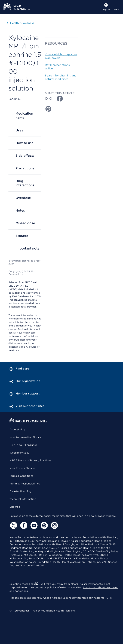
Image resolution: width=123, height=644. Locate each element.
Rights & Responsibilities (25, 483)
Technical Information (23, 499)
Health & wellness (19, 23)
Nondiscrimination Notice (25, 437)
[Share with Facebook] (58, 98)
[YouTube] (33, 525)
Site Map (15, 506)
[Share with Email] (48, 98)
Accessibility (17, 429)
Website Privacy (19, 452)
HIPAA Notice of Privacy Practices (30, 460)
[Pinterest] (43, 525)
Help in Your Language (23, 445)
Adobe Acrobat (54, 597)
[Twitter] (13, 525)
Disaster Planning (20, 491)
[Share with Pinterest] (48, 108)
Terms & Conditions (21, 475)
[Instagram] (53, 525)
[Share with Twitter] (68, 98)
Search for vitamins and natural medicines (60, 77)
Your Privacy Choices (22, 468)
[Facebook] (23, 525)
